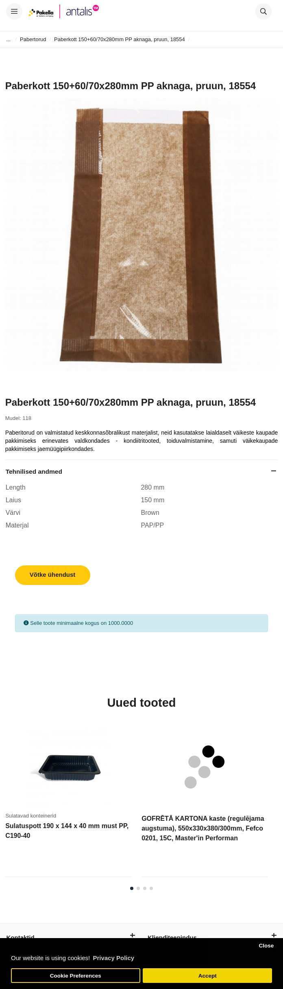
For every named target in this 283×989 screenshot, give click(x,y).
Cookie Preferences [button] (75, 976)
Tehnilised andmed (34, 471)
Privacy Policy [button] (113, 957)
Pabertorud (33, 39)
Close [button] (266, 946)
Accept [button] (207, 976)
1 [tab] (131, 888)
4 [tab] (151, 888)
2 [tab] (138, 888)
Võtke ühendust (53, 574)
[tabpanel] (73, 804)
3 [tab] (144, 888)
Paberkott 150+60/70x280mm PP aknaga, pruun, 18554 (119, 39)
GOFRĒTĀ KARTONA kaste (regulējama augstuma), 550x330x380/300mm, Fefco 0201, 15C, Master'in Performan (203, 828)
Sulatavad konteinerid (30, 816)
